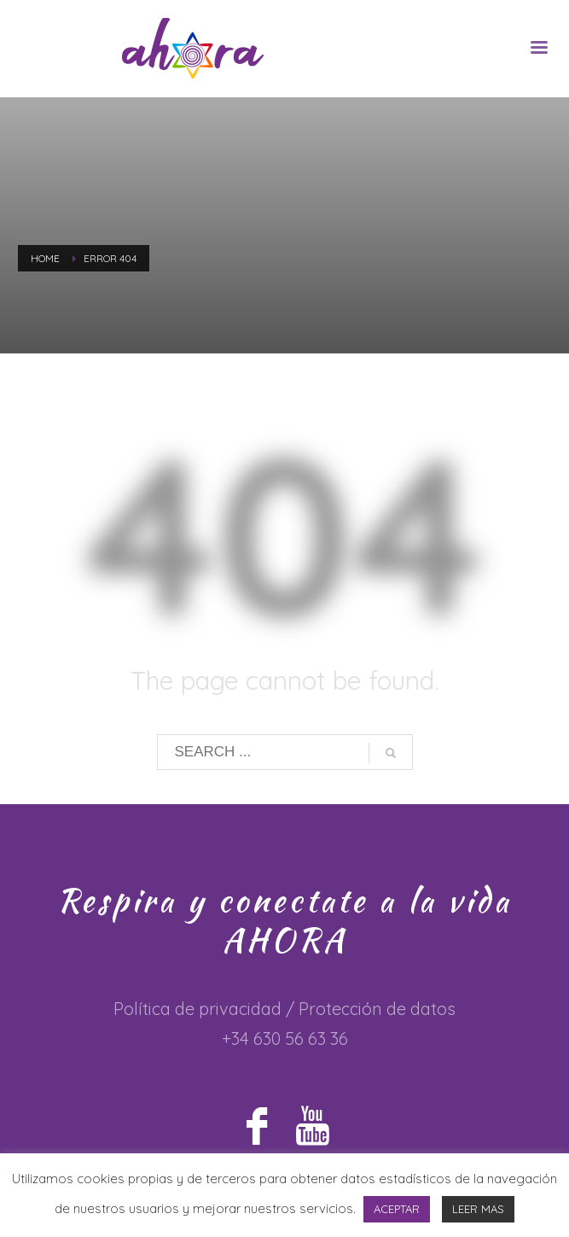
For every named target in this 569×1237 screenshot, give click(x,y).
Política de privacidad (197, 1008)
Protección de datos (377, 1008)
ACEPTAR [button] (397, 1209)
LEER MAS (478, 1209)
